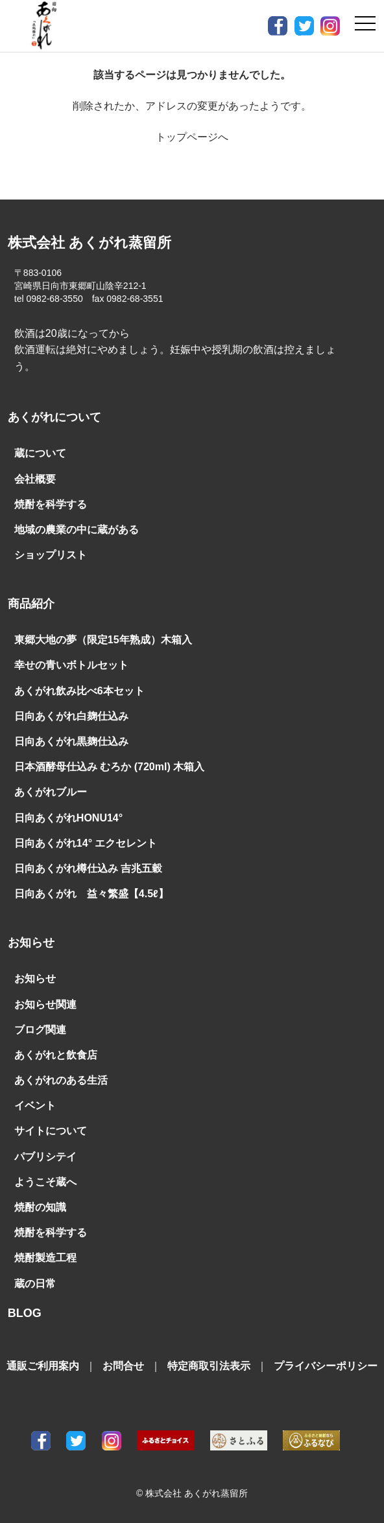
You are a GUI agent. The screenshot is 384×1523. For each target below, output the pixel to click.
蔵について (40, 453)
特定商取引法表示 (208, 1365)
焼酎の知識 (40, 1207)
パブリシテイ (45, 1156)
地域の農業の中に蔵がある (76, 529)
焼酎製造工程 (45, 1257)
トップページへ (192, 137)
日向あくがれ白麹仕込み (71, 716)
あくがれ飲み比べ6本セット (79, 690)
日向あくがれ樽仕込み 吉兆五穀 (88, 868)
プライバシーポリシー (326, 1365)
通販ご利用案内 (42, 1365)
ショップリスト (50, 554)
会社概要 (35, 479)
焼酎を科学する (50, 504)
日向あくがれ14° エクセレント (86, 843)
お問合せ (123, 1365)
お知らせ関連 (45, 1004)
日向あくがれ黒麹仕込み (71, 741)
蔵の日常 (35, 1283)
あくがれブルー (50, 791)
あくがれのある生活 (61, 1080)
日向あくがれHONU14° (68, 817)
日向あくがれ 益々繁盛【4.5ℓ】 (91, 893)
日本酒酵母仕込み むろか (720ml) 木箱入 (109, 766)
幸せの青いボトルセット (71, 664)
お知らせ (35, 978)
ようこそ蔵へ (45, 1181)
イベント (35, 1105)
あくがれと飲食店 (55, 1054)
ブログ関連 (40, 1029)
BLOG (25, 1313)
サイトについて (50, 1130)
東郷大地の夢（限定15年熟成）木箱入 (103, 639)
